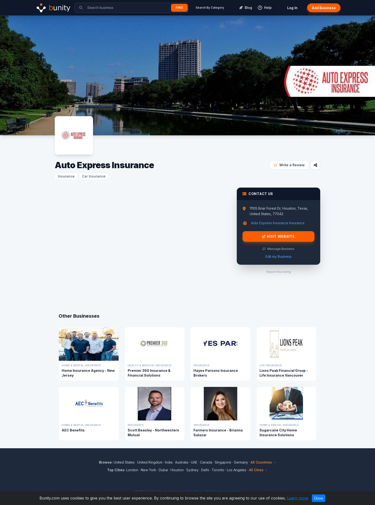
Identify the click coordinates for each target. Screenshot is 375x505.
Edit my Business (278, 256)
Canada (206, 462)
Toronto (218, 470)
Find (179, 7)
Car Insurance (93, 176)
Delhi (205, 470)
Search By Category (210, 7)
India (168, 462)
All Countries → (263, 462)
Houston (177, 470)
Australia (181, 462)
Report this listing (278, 272)
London (132, 470)
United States (124, 462)
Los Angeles (236, 470)
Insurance (66, 176)
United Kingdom (149, 462)
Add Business (324, 8)
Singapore (223, 462)
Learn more (297, 498)
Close (318, 498)
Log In (292, 8)
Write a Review (289, 165)
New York (148, 470)
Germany (241, 462)
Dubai (163, 470)
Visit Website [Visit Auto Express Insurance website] (278, 236)
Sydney (192, 470)
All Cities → (258, 470)
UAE (194, 462)
